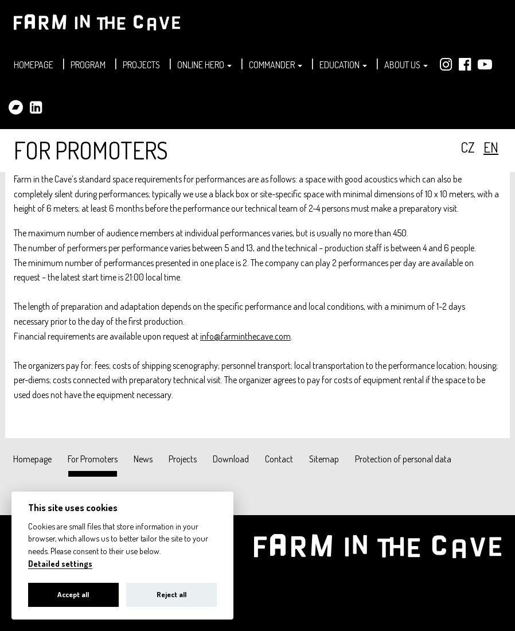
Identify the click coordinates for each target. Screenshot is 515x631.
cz (468, 147)
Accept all (73, 594)
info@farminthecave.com (245, 336)
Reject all (171, 594)
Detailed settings (60, 563)
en (490, 147)
